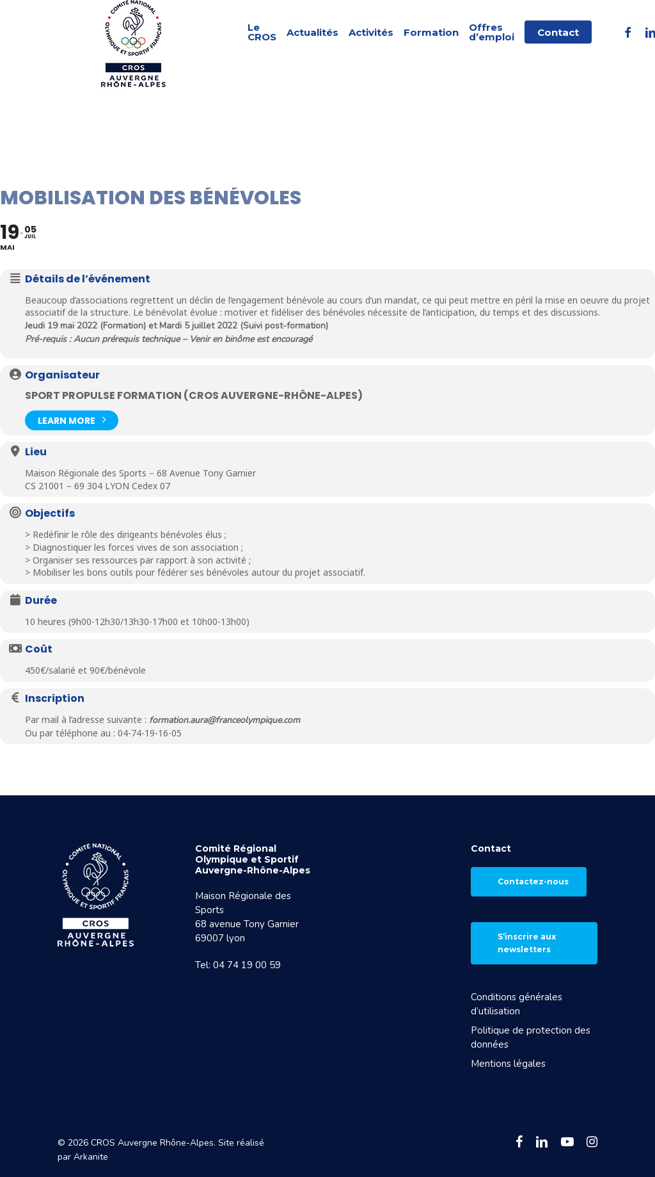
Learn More (72, 419)
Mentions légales (508, 1063)
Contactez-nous (533, 881)
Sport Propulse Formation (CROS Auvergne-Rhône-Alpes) (194, 395)
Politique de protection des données (530, 1037)
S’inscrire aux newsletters (527, 943)
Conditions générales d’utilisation (516, 1004)
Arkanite (91, 1157)
